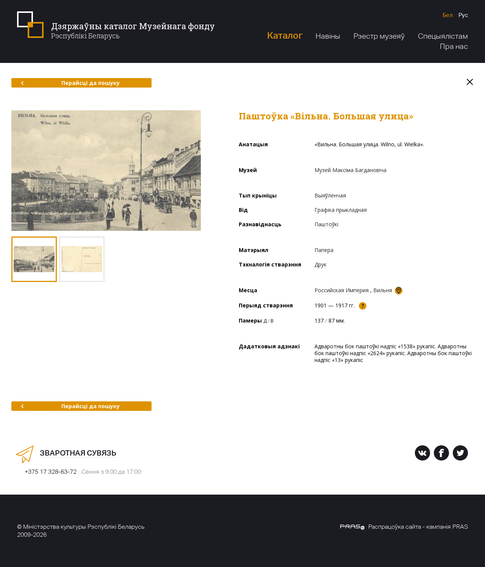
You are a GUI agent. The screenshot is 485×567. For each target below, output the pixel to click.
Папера (323, 250)
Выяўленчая (330, 195)
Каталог (284, 35)
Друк (320, 264)
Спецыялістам (443, 36)
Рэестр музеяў (379, 36)
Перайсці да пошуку (70, 82)
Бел (448, 15)
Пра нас (454, 46)
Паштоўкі (326, 224)
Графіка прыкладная (340, 209)
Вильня (382, 290)
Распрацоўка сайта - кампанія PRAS (404, 526)
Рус (463, 15)
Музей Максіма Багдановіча (350, 170)
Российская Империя (341, 290)
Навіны (328, 36)
